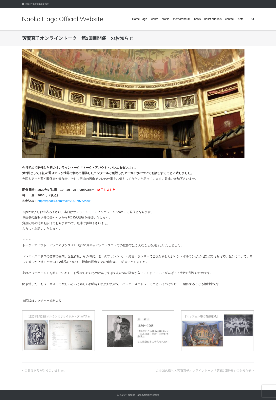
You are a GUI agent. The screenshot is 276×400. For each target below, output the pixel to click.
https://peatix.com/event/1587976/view (63, 201)
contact (229, 19)
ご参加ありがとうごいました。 (45, 370)
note (240, 19)
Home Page (139, 19)
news (197, 19)
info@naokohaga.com (37, 3)
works (154, 19)
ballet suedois (213, 19)
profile (165, 19)
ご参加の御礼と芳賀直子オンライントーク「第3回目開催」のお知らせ (204, 370)
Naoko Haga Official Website (144, 395)
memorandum (181, 19)
